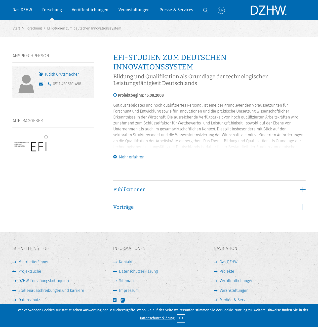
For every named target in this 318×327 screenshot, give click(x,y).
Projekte (227, 271)
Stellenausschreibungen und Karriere (51, 290)
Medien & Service (235, 299)
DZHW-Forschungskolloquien (43, 280)
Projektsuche (29, 271)
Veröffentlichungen (90, 9)
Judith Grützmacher (62, 74)
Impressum (129, 290)
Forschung (52, 9)
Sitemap (126, 280)
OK (181, 318)
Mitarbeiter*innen (33, 262)
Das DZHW (22, 9)
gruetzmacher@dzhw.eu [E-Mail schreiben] (42, 85)
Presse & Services (176, 9)
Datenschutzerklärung (157, 318)
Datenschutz (29, 299)
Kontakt (125, 262)
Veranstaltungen (134, 9)
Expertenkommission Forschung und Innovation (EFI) (234, 152)
